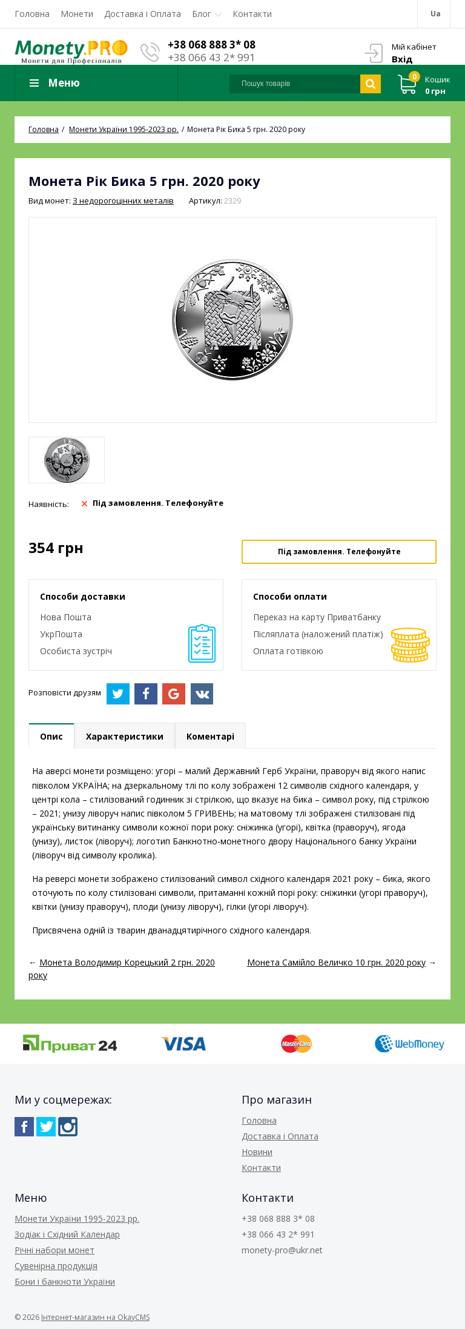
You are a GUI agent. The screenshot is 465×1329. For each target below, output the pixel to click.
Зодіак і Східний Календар (67, 1234)
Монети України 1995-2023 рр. (77, 1218)
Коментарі (210, 736)
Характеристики (124, 736)
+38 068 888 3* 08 (212, 44)
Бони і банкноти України (65, 1281)
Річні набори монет (54, 1250)
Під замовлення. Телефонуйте (339, 551)
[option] (66, 460)
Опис (51, 736)
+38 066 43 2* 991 (212, 57)
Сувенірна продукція (56, 1265)
